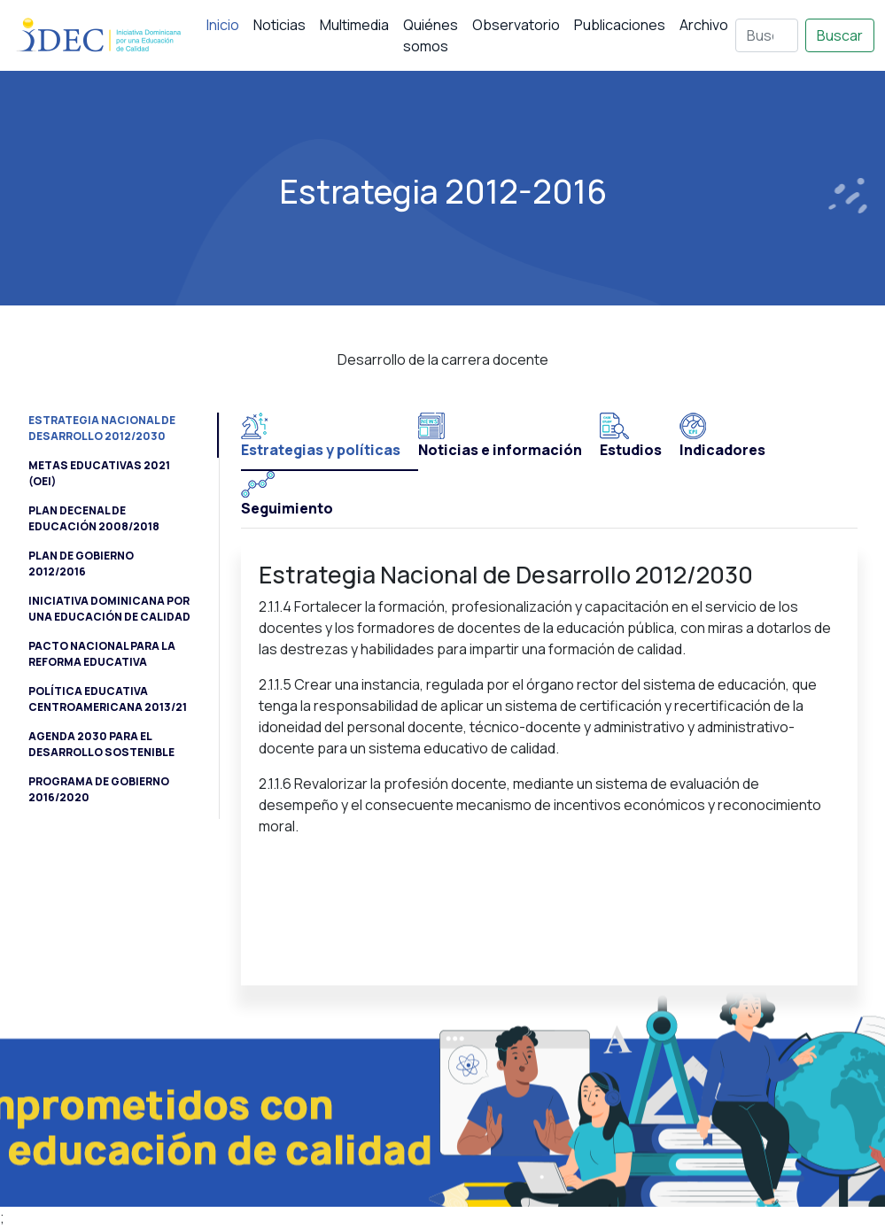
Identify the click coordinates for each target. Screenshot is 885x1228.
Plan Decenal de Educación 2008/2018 (93, 518)
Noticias (279, 25)
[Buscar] (766, 35)
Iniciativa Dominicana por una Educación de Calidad (109, 608)
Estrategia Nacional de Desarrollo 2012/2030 (101, 428)
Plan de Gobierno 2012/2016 (81, 563)
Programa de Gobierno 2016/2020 (98, 789)
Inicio (222, 25)
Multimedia (354, 25)
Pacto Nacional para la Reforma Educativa (101, 653)
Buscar (840, 35)
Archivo (703, 25)
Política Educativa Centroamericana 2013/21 (107, 699)
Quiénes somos (430, 35)
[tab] (329, 442)
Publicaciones (619, 25)
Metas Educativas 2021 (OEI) (99, 473)
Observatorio (516, 25)
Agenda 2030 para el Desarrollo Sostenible (101, 744)
